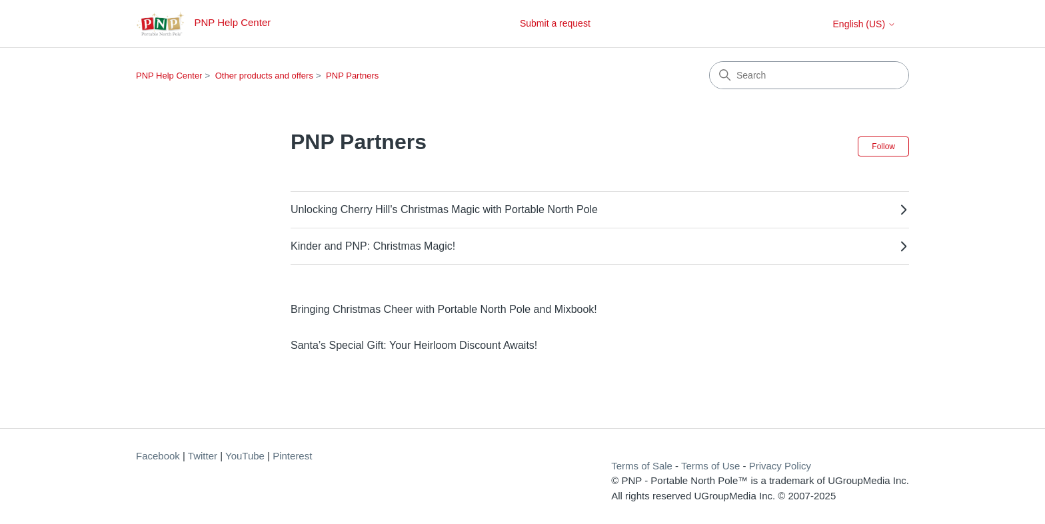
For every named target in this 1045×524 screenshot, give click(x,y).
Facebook (158, 455)
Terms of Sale (641, 465)
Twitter (202, 455)
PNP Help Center (169, 76)
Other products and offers (264, 76)
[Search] (809, 75)
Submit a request (555, 23)
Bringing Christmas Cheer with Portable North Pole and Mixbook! (444, 309)
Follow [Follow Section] (883, 146)
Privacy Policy (780, 465)
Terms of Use (710, 465)
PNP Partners (352, 76)
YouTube (245, 455)
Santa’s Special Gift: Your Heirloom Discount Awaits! (414, 345)
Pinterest (292, 455)
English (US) (864, 24)
